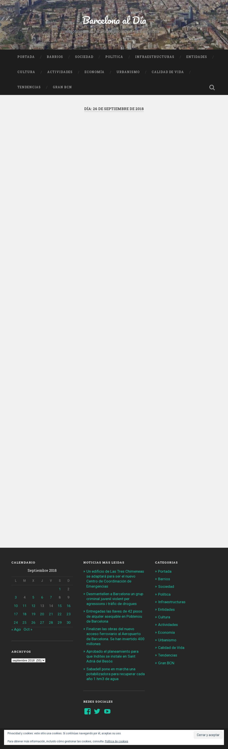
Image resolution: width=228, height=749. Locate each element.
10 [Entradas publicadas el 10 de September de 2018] (16, 606)
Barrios (55, 57)
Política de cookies (116, 741)
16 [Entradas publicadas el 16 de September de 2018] (69, 606)
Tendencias (29, 87)
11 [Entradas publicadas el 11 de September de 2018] (24, 606)
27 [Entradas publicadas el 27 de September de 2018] (42, 623)
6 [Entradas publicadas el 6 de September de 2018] (42, 597)
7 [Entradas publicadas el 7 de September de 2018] (51, 597)
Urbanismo (128, 72)
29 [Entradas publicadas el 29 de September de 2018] (60, 623)
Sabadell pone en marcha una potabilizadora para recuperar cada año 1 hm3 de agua (115, 674)
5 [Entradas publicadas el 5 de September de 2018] (33, 597)
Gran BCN (62, 87)
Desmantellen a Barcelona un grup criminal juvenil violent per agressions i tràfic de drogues (114, 599)
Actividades (60, 72)
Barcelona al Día (114, 20)
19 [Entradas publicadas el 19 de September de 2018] (33, 614)
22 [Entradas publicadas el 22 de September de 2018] (60, 614)
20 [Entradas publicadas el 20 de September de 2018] (42, 614)
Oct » (28, 629)
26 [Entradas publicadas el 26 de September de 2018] (33, 623)
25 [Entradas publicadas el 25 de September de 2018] (24, 623)
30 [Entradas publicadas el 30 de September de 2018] (69, 623)
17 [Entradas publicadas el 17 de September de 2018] (16, 614)
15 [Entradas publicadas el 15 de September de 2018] (60, 606)
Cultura (26, 72)
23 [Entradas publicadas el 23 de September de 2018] (69, 614)
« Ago (16, 629)
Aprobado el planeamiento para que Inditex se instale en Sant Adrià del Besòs (112, 656)
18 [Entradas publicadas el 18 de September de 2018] (24, 614)
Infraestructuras (154, 57)
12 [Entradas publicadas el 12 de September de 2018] (33, 606)
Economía (94, 72)
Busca (212, 87)
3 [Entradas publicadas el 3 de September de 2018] (16, 597)
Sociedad (84, 57)
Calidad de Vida (168, 72)
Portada (26, 57)
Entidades (196, 57)
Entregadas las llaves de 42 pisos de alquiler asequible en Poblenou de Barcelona (114, 616)
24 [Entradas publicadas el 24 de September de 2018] (16, 623)
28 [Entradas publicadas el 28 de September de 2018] (51, 623)
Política (114, 57)
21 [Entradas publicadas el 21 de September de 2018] (51, 614)
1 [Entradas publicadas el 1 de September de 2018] (60, 589)
